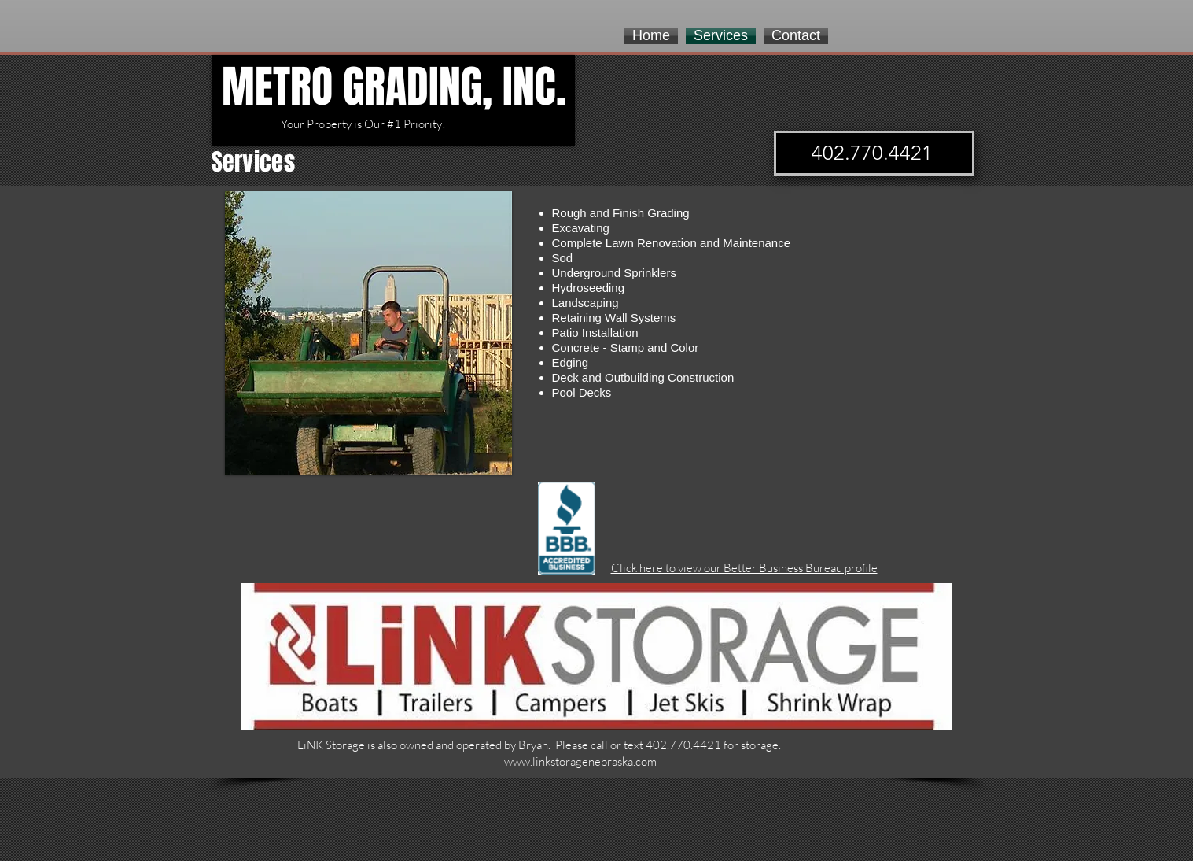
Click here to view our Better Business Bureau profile (744, 567)
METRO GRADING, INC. (394, 86)
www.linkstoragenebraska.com (580, 761)
